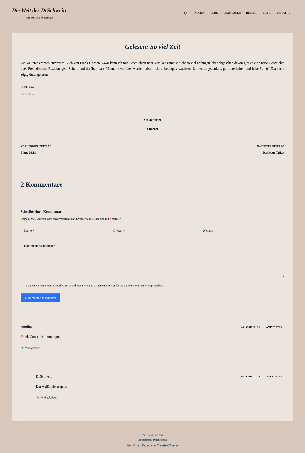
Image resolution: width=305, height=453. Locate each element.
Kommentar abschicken (40, 298)
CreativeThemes (167, 445)
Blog (214, 12)
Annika (26, 327)
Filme (267, 12)
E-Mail (119, 230)
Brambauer (232, 12)
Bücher (251, 12)
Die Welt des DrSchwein (39, 10)
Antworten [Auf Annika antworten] (274, 327)
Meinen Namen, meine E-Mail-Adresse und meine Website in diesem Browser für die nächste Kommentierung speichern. (95, 285)
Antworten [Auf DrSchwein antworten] (274, 376)
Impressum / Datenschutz (152, 439)
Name (29, 230)
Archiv (200, 12)
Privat (284, 13)
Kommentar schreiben (39, 246)
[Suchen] (185, 13)
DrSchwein (44, 376)
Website (208, 230)
